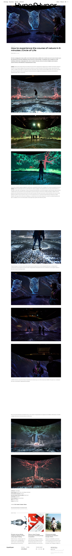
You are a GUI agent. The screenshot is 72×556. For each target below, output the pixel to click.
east (23, 509)
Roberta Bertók (13, 53)
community (21, 509)
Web (15, 504)
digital (16, 509)
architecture (13, 46)
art (18, 509)
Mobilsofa (12, 188)
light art (26, 509)
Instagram (21, 504)
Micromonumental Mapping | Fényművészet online (19, 507)
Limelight (12, 66)
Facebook (18, 504)
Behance (25, 504)
